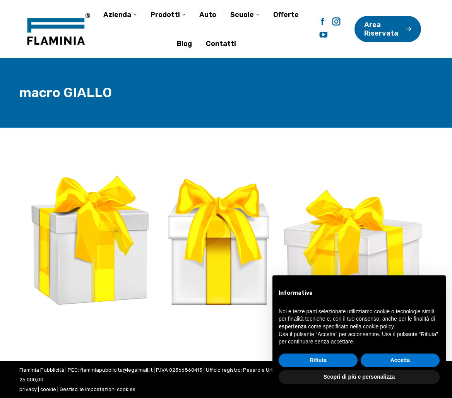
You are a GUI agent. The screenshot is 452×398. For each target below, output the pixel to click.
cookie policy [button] (378, 326)
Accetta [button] (400, 360)
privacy (28, 389)
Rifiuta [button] (318, 360)
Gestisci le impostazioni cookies (97, 389)
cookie (48, 389)
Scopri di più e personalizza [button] (359, 377)
